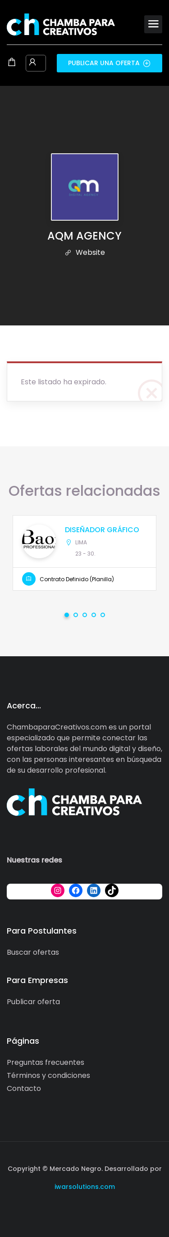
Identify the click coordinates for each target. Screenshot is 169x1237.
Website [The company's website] (84, 252)
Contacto (24, 1088)
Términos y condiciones (48, 1075)
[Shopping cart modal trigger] (12, 63)
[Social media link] (84, 1208)
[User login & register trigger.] (32, 63)
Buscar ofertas (33, 952)
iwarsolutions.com (85, 1186)
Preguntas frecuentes (45, 1062)
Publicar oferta (33, 1002)
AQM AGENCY (84, 235)
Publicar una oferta (109, 62)
